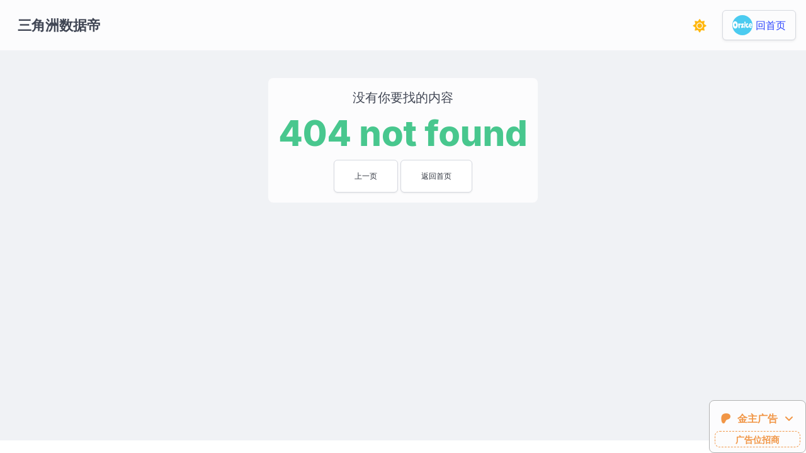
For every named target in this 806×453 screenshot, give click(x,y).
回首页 (771, 25)
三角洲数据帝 (59, 25)
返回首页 (436, 176)
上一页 (366, 176)
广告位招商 (757, 439)
